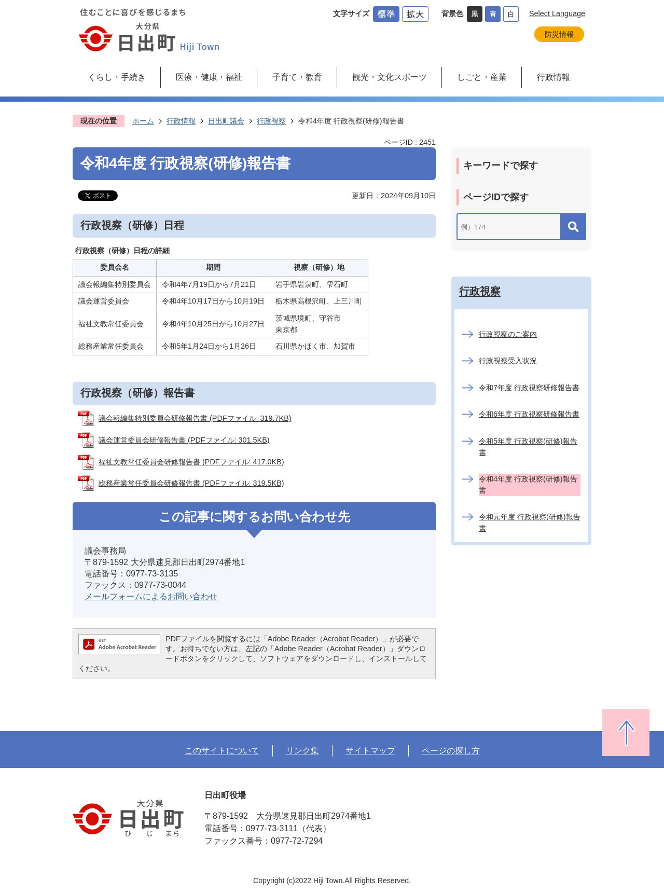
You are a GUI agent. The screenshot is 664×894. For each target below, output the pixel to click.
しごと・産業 (482, 76)
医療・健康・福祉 (209, 76)
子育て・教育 (297, 76)
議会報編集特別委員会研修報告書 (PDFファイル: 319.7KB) (195, 418)
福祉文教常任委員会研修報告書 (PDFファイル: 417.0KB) (191, 462)
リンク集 (302, 750)
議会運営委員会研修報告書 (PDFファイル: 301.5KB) (184, 440)
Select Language (557, 13)
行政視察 (271, 121)
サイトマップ (370, 750)
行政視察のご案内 (508, 334)
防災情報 (559, 34)
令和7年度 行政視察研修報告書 (529, 387)
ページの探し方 (451, 750)
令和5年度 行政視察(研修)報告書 (528, 447)
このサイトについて (222, 750)
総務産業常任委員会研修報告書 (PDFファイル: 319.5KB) (191, 483)
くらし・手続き (117, 76)
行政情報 (553, 76)
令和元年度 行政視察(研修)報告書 (529, 522)
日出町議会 (226, 121)
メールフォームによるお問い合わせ (151, 596)
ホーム (143, 121)
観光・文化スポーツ (389, 76)
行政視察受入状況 (508, 360)
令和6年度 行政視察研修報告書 (529, 414)
